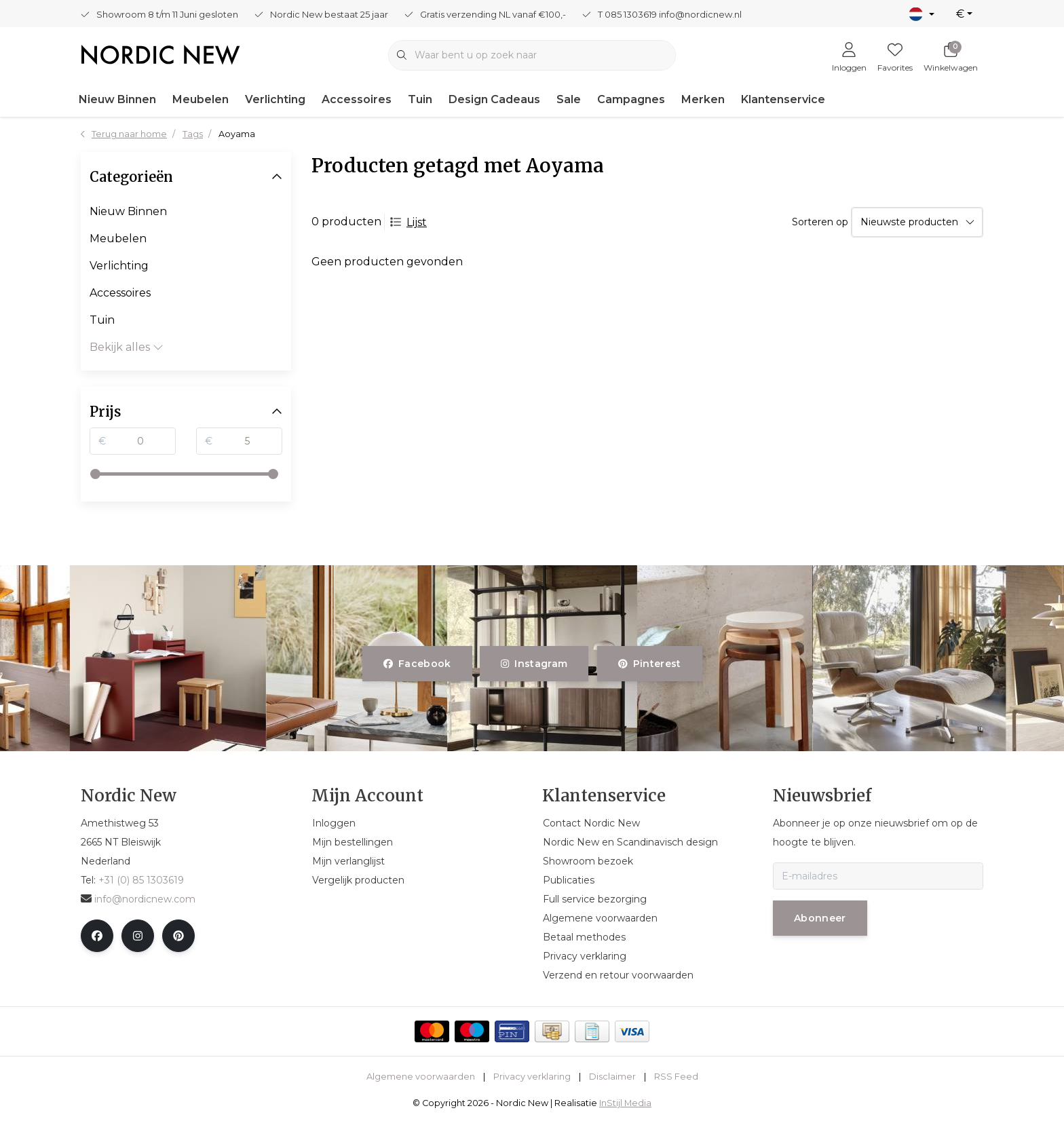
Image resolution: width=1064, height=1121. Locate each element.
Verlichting (275, 99)
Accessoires (357, 99)
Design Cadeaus (494, 99)
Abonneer (820, 918)
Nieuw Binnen (117, 99)
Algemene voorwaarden (420, 1076)
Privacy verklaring (532, 1076)
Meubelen (200, 99)
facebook (417, 664)
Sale (568, 99)
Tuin (420, 99)
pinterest (649, 664)
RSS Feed (676, 1076)
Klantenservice (783, 99)
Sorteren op (820, 222)
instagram (534, 664)
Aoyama (236, 134)
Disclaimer (612, 1076)
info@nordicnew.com (138, 899)
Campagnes (631, 99)
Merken (703, 99)
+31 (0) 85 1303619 (141, 880)
